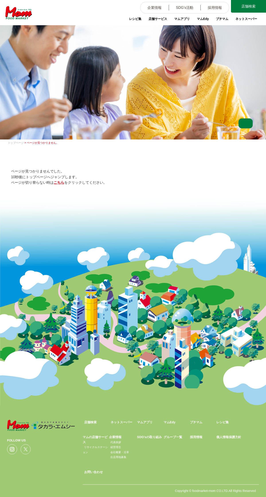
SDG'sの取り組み (149, 437)
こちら (59, 182)
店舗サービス (158, 19)
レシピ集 (135, 19)
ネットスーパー (246, 19)
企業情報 (154, 8)
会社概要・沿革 (119, 452)
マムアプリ (182, 19)
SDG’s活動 (184, 8)
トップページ (16, 142)
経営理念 (115, 447)
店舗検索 (248, 6)
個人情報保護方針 (228, 437)
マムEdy (203, 19)
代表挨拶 (115, 442)
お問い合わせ (93, 472)
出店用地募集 (118, 457)
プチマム (222, 19)
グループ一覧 (173, 437)
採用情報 (214, 8)
